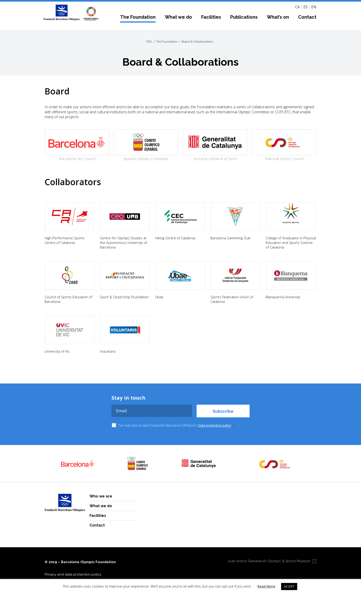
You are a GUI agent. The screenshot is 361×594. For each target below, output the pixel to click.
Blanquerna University (283, 297)
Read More (266, 586)
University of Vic (57, 351)
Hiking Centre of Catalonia (175, 238)
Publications (244, 17)
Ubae (159, 297)
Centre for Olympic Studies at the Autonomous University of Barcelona (123, 242)
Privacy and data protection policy (73, 574)
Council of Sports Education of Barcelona (68, 299)
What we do (178, 17)
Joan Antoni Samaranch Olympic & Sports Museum (268, 561)
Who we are (101, 496)
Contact (307, 17)
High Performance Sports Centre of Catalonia (64, 240)
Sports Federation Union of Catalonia (231, 299)
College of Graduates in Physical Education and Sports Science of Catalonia (291, 242)
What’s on (278, 17)
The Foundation (138, 17)
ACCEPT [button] (289, 586)
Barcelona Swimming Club (230, 238)
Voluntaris (108, 351)
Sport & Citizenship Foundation (124, 297)
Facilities (211, 17)
